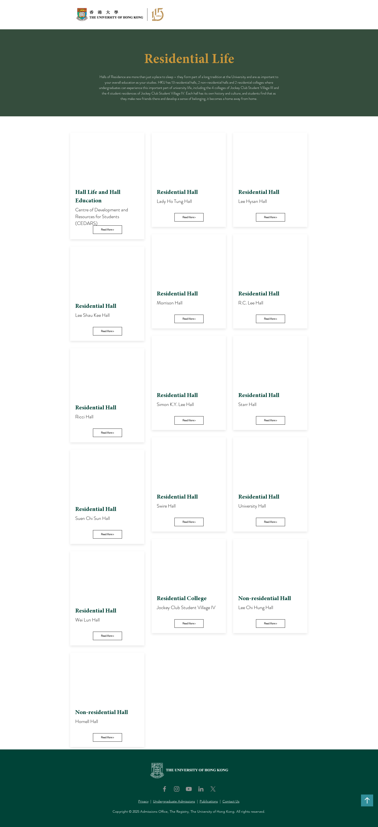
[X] (213, 789)
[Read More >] (107, 229)
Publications (209, 801)
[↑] (367, 800)
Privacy (143, 801)
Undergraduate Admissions (174, 801)
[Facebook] (164, 789)
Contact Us (230, 801)
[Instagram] (176, 789)
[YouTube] (188, 789)
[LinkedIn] (201, 789)
